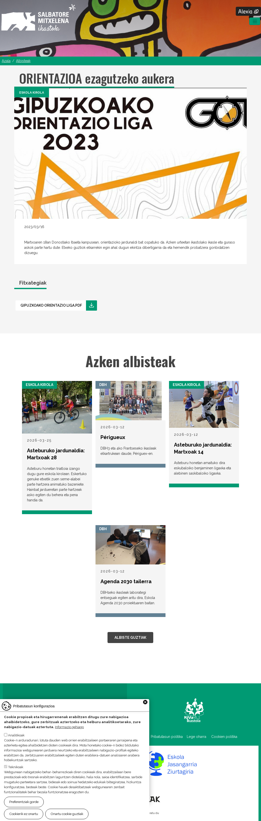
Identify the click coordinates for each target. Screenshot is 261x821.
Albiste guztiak (130, 638)
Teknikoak (15, 770)
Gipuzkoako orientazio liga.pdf (51, 305)
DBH (103, 385)
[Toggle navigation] (254, 21)
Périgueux (112, 437)
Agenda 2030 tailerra (126, 581)
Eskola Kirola (31, 92)
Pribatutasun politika (169, 737)
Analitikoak (16, 738)
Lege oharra (196, 737)
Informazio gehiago (69, 730)
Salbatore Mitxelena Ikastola (38, 18)
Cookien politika (224, 737)
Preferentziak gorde (23, 804)
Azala (6, 61)
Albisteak (23, 61)
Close (145, 705)
